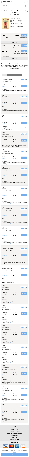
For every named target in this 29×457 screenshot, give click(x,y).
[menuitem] (24, 1)
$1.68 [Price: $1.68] (14, 86)
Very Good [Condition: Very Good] (4, 195)
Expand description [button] (15, 68)
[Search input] (14, 5)
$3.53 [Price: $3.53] (14, 158)
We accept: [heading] (14, 442)
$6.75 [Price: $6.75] (14, 255)
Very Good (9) (14, 75)
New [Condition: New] (3, 374)
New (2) (9, 75)
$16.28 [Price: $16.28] (15, 412)
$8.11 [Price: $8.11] (14, 275)
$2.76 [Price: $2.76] (14, 141)
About (14, 426)
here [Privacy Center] (14, 452)
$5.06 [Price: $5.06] (14, 235)
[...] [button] (9, 92)
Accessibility (14, 435)
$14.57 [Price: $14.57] (15, 395)
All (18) (4, 75)
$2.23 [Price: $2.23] (14, 123)
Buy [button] (24, 51)
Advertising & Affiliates (14, 432)
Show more (14, 42)
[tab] (4, 75)
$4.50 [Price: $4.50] (14, 195)
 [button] (1, 1)
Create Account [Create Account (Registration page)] (15, 428)
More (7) (19, 75)
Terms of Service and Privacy (14, 433)
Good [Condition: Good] (3, 86)
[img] (5, 446)
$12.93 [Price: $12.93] (15, 374)
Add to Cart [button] (24, 35)
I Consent (14, 455)
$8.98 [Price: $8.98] (14, 294)
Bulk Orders (14, 437)
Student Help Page (14, 439)
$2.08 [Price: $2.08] (14, 103)
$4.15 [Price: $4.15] (14, 175)
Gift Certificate (14, 430)
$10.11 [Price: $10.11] (15, 314)
